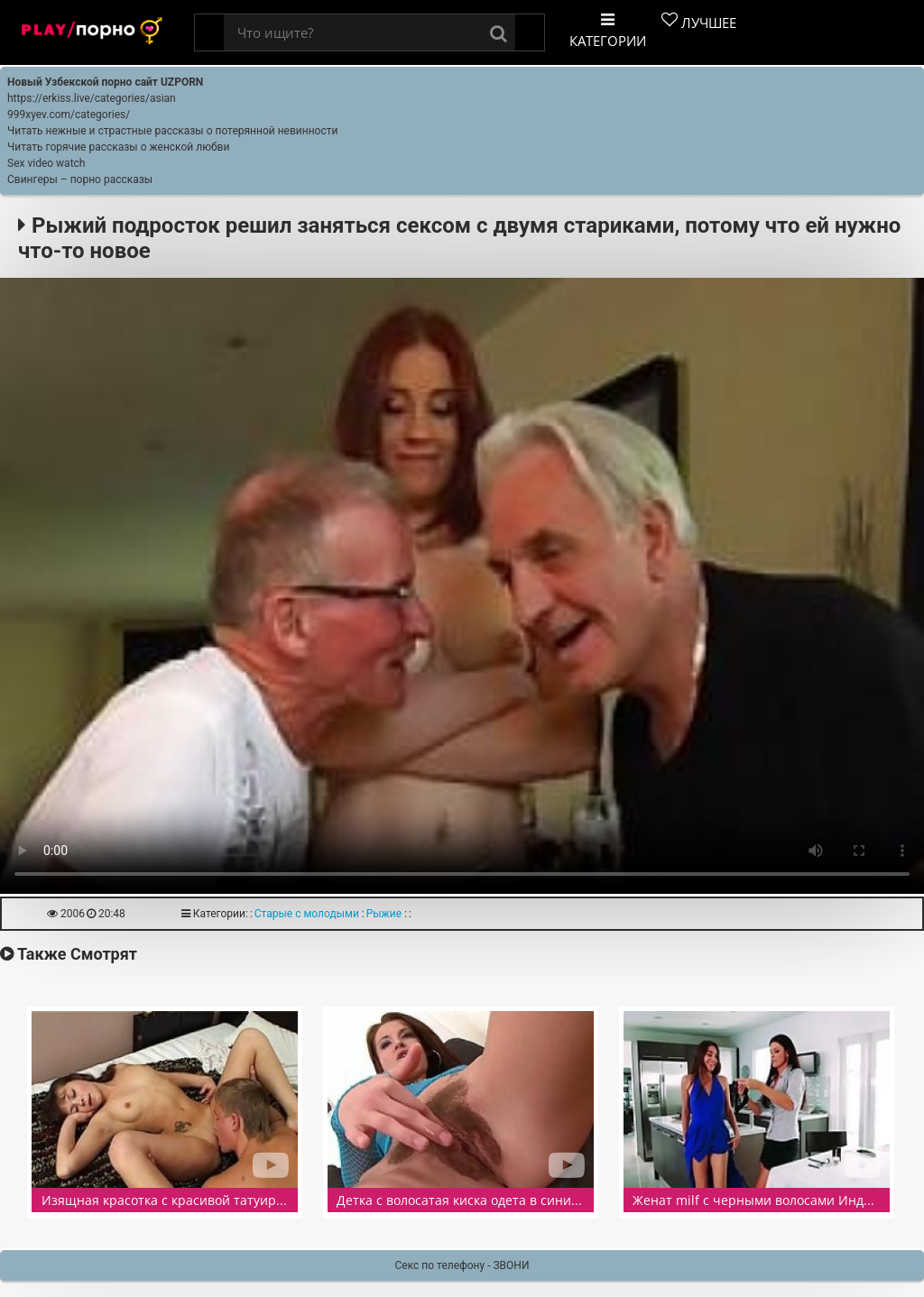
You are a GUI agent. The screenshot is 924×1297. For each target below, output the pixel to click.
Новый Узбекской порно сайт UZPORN (105, 82)
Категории (607, 31)
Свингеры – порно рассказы (79, 179)
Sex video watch (46, 163)
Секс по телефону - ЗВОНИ (462, 1265)
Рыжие (384, 913)
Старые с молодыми (306, 913)
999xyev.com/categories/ (68, 114)
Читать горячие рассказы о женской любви (118, 147)
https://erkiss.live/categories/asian (91, 98)
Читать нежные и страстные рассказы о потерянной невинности (172, 130)
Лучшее (698, 22)
